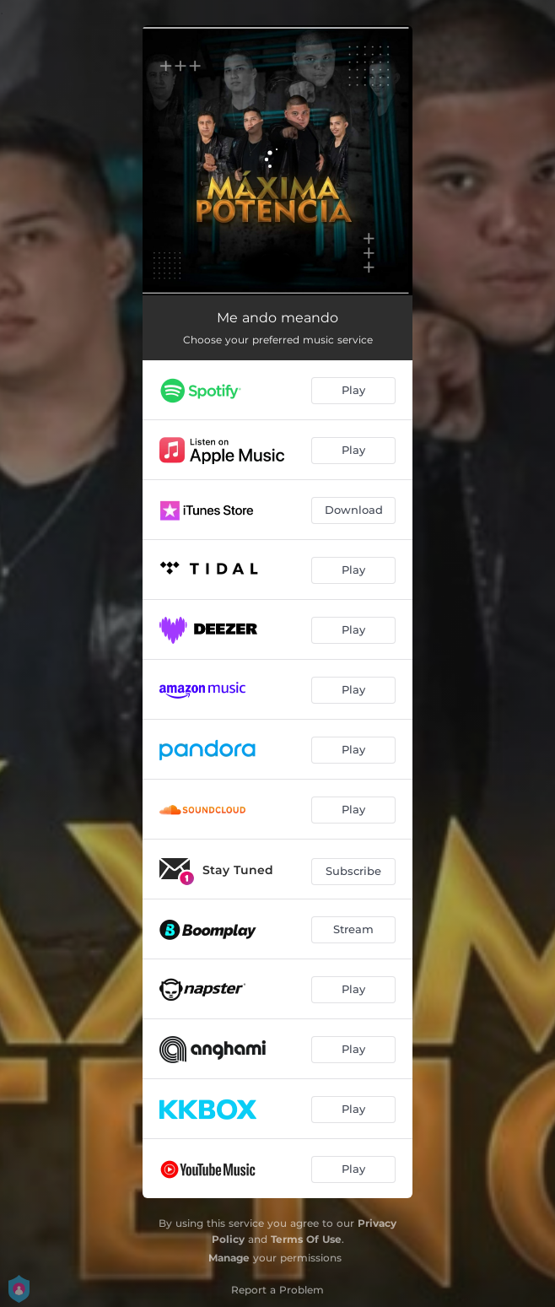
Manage (229, 1257)
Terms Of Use (306, 1239)
